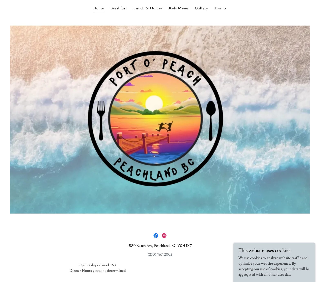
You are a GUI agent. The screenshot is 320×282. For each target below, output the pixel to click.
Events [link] (221, 8)
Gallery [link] (201, 8)
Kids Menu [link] (178, 8)
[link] (156, 236)
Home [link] (98, 8)
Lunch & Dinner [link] (147, 8)
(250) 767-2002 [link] (160, 254)
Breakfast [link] (118, 8)
